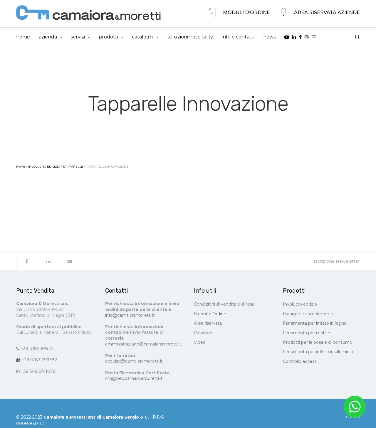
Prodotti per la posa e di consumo (317, 343)
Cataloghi (203, 334)
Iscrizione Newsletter (337, 263)
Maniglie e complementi (308, 315)
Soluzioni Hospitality (190, 37)
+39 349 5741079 (36, 372)
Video (200, 343)
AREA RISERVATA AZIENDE (327, 13)
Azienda (48, 37)
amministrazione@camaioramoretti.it (143, 345)
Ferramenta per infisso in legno (315, 324)
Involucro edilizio (44, 168)
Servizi (78, 37)
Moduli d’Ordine (210, 315)
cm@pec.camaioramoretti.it (133, 379)
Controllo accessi (300, 362)
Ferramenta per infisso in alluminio (318, 353)
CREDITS (353, 418)
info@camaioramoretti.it (130, 316)
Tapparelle (73, 168)
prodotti (108, 37)
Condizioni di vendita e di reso (224, 305)
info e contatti (238, 37)
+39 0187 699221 (35, 349)
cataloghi (143, 37)
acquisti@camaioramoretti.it (134, 362)
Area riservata (208, 324)
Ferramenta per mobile (306, 334)
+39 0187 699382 (36, 361)
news (269, 37)
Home (23, 37)
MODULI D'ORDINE (246, 13)
